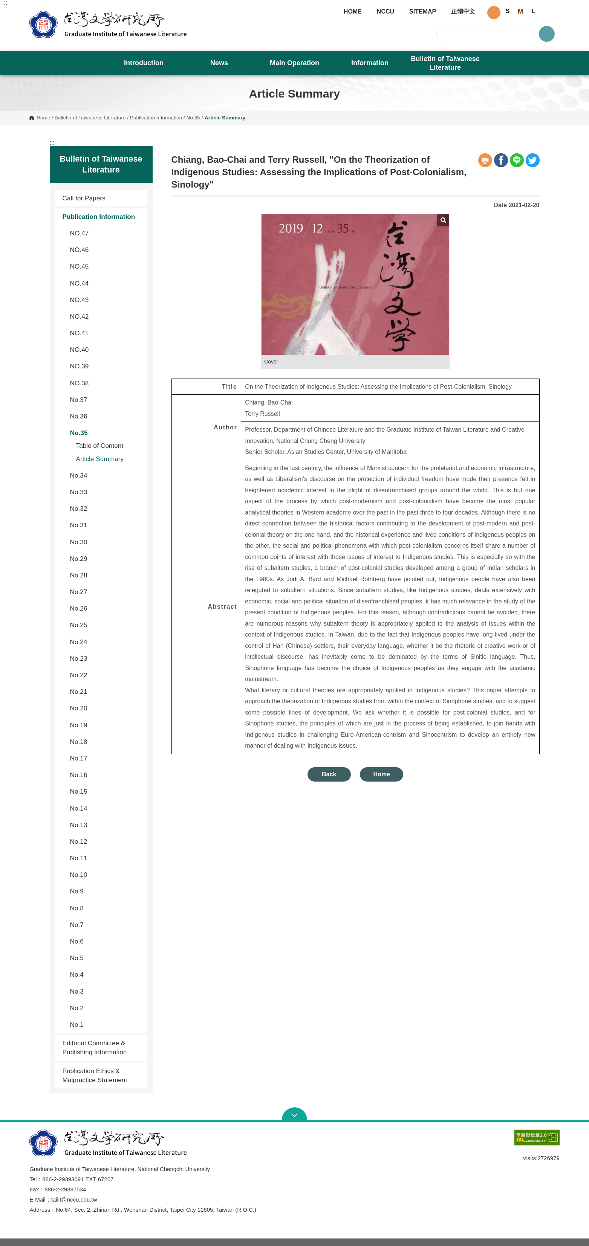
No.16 (105, 775)
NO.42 (105, 316)
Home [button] (381, 774)
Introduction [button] (144, 63)
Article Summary (100, 459)
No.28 (105, 575)
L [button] (533, 11)
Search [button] (547, 34)
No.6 (105, 941)
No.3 (105, 991)
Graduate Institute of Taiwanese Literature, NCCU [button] (35, 13)
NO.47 (105, 233)
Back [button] (329, 774)
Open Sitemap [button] (294, 1114)
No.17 (105, 758)
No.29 (105, 558)
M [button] (520, 11)
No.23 (105, 658)
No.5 (105, 958)
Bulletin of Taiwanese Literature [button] (445, 63)
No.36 (105, 416)
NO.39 (105, 366)
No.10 (105, 874)
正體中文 (463, 12)
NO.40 (105, 349)
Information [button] (370, 63)
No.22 (105, 675)
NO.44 (105, 283)
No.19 (105, 725)
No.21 (105, 691)
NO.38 (105, 383)
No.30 (105, 542)
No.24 (105, 642)
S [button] (508, 11)
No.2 (105, 1008)
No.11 (105, 858)
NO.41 (105, 333)
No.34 (105, 475)
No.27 (105, 592)
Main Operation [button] (294, 63)
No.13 (105, 825)
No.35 (193, 118)
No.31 (105, 525)
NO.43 (105, 300)
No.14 (105, 808)
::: (4, 3)
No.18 (105, 741)
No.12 (105, 841)
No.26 (105, 608)
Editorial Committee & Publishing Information (95, 1047)
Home (43, 118)
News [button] (219, 63)
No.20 (105, 708)
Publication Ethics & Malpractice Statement (95, 1075)
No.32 (105, 508)
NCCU (385, 12)
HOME (353, 12)
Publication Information (156, 118)
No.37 (105, 399)
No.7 (105, 924)
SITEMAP (422, 12)
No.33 (105, 492)
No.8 (105, 908)
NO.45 (105, 266)
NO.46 (105, 249)
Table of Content (100, 445)
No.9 (105, 891)
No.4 (105, 974)
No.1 (105, 1024)
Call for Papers (84, 198)
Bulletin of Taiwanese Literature (90, 118)
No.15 (105, 791)
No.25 (105, 625)
